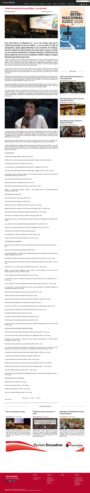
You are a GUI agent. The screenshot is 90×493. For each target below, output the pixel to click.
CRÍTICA (55, 3)
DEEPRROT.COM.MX (21, 489)
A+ (5, 399)
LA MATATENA (78, 479)
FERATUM (77, 484)
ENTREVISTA (34, 3)
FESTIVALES (71, 3)
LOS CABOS (78, 483)
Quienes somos (37, 477)
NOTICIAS (26, 3)
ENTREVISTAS (50, 479)
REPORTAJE (42, 3)
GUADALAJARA (78, 477)
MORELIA (77, 482)
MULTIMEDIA (62, 3)
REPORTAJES (50, 480)
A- (8, 399)
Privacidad (35, 479)
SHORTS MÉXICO (79, 480)
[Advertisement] (72, 60)
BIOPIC (49, 3)
